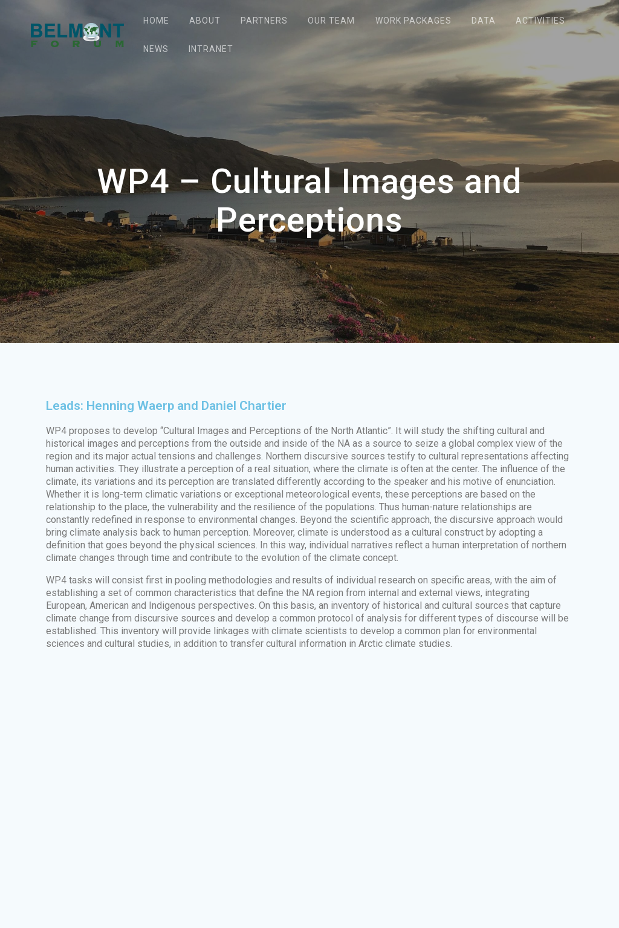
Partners (264, 20)
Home (156, 20)
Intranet (211, 49)
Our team (331, 20)
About (205, 20)
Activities (540, 20)
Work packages (413, 20)
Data (484, 20)
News (156, 49)
